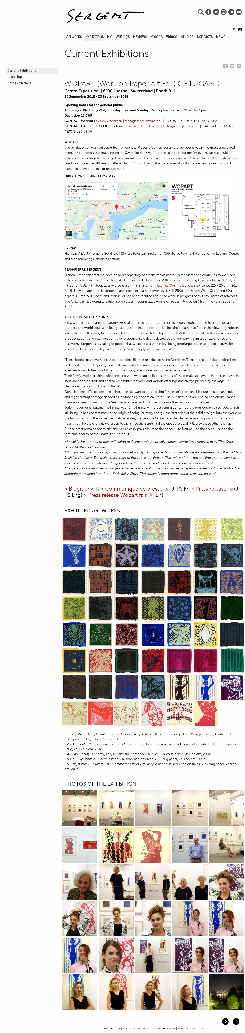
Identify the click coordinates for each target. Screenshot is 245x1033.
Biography (81, 489)
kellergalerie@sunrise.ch (181, 126)
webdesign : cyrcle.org (191, 1028)
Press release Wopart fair (117, 495)
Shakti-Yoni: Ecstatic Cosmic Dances (165, 285)
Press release (211, 489)
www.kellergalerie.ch (144, 126)
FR (234, 30)
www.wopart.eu (110, 121)
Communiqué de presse (134, 489)
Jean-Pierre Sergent (148, 1028)
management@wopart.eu (143, 121)
